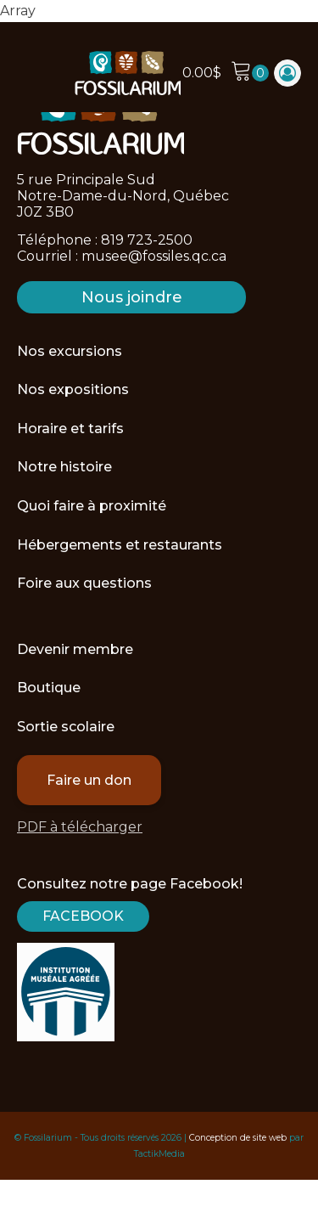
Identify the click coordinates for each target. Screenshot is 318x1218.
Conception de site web (238, 1137)
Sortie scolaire (65, 727)
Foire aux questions (84, 583)
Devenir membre (75, 649)
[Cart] (250, 73)
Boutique (49, 687)
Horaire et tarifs (70, 428)
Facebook (83, 916)
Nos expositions (73, 389)
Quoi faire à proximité (91, 506)
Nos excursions (69, 351)
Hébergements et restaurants (119, 545)
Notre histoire (64, 467)
